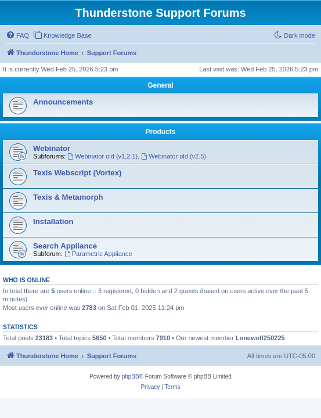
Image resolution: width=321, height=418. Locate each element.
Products (160, 132)
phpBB (130, 376)
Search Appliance (65, 246)
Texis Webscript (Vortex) (77, 172)
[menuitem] (17, 35)
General (160, 85)
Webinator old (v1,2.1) (102, 156)
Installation (53, 221)
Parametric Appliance (98, 253)
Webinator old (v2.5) (173, 156)
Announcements (63, 102)
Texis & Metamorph (68, 197)
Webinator (51, 148)
